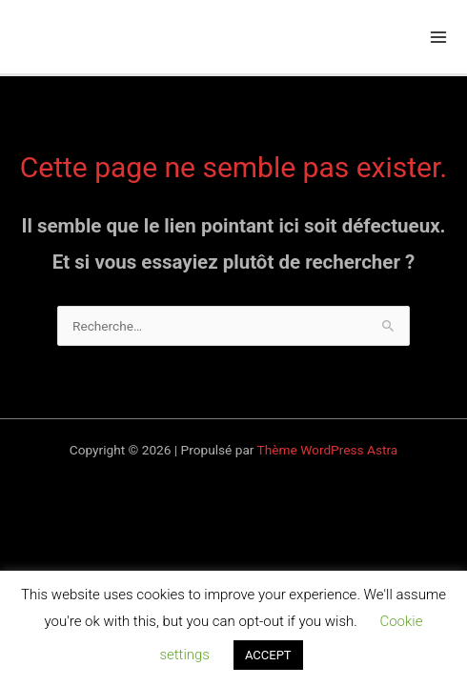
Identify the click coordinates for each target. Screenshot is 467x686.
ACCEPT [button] (268, 655)
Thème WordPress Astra (327, 449)
